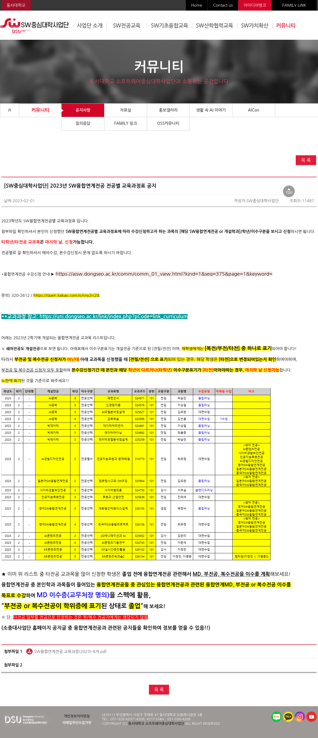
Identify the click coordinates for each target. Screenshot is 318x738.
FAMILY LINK (294, 5)
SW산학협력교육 (214, 25)
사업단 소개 (90, 25)
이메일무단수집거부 (76, 722)
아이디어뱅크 (255, 5)
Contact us (223, 5)
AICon (253, 110)
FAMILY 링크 (125, 123)
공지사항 (83, 110)
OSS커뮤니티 (168, 123)
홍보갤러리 (168, 110)
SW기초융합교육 (169, 25)
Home (196, 5)
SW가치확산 (254, 25)
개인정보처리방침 (77, 716)
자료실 (125, 110)
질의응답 (83, 123)
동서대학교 (16, 5)
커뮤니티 (285, 25)
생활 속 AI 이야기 (211, 110)
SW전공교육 (126, 25)
